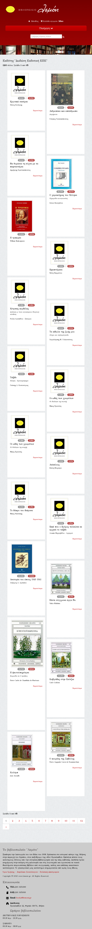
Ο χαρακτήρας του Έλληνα (63, 195)
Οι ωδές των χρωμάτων (61, 398)
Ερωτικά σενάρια (19, 101)
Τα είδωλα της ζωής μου (62, 331)
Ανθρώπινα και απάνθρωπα (63, 111)
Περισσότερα (37, 111)
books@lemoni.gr (23, 898)
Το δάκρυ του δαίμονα (21, 510)
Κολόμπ (14, 772)
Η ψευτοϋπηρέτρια (19, 672)
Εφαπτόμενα (55, 269)
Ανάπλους (54, 464)
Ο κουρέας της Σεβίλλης (61, 758)
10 (66, 820)
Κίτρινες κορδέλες (19, 308)
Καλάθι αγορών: (52, 21)
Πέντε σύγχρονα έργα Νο (62, 600)
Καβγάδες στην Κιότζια (61, 679)
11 (73, 820)
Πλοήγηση (46, 28)
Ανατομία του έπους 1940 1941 (25, 579)
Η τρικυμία (15, 237)
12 (81, 820)
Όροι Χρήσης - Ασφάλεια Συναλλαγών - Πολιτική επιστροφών (31, 872)
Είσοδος (34, 21)
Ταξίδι (13, 377)
